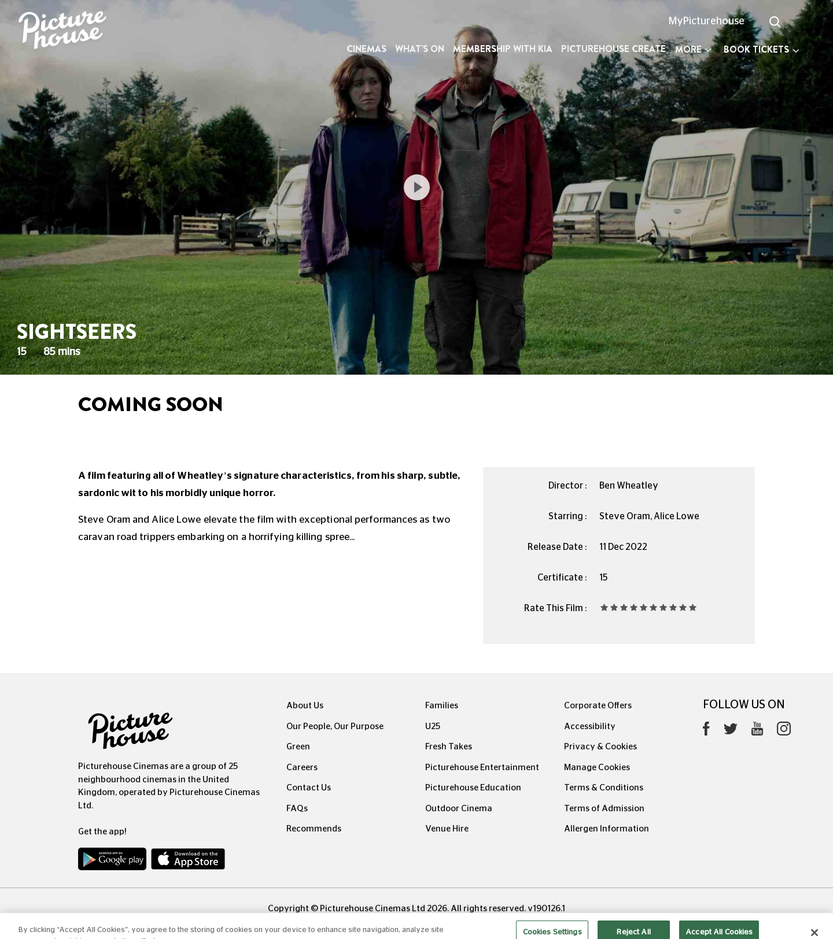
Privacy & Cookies (600, 746)
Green (298, 746)
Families (441, 705)
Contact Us (308, 787)
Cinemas (366, 49)
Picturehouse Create (613, 49)
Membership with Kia (502, 49)
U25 (432, 726)
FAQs (297, 808)
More (693, 49)
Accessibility (589, 726)
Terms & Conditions (603, 787)
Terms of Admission (604, 808)
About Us (304, 705)
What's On (419, 49)
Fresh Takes (448, 746)
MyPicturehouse (706, 21)
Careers (302, 767)
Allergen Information (606, 829)
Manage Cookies (597, 767)
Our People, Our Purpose (335, 726)
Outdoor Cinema (458, 808)
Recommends (313, 829)
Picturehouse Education (473, 787)
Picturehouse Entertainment (482, 767)
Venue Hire (447, 829)
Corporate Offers (598, 705)
